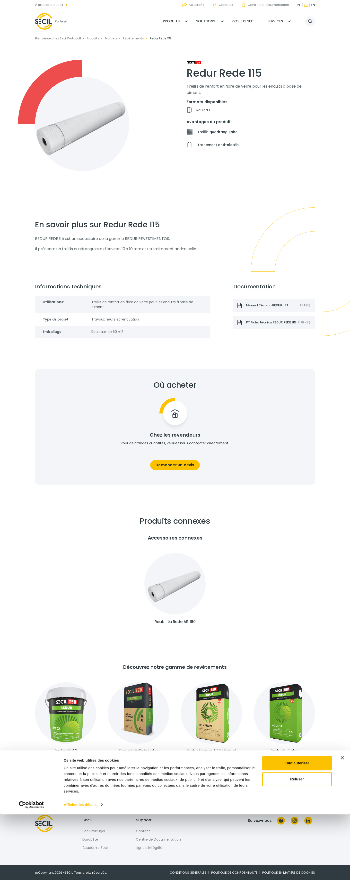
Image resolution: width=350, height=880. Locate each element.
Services (275, 21)
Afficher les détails (80, 870)
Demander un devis (175, 465)
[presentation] (274, 305)
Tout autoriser (297, 829)
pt (299, 4)
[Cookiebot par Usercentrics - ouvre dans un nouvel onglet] (31, 870)
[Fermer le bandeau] (342, 823)
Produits (171, 21)
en (313, 4)
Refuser (297, 845)
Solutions (205, 21)
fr (306, 4)
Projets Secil (244, 21)
